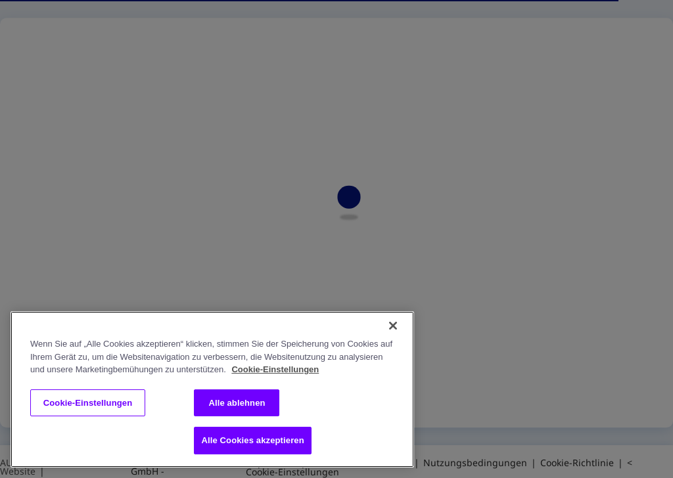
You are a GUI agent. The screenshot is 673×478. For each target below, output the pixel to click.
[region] (212, 389)
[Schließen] (393, 325)
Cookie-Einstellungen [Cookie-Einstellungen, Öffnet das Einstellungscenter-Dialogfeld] (88, 403)
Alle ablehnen (236, 403)
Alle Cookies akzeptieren (252, 440)
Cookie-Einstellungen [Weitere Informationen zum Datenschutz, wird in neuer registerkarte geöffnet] (275, 369)
